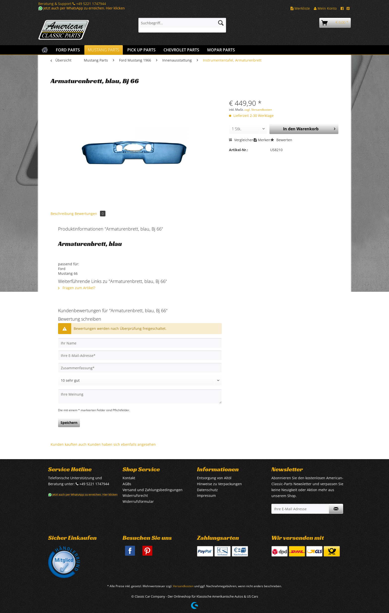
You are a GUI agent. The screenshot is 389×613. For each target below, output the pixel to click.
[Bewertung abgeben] (140, 380)
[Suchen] (221, 23)
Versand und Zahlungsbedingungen (153, 489)
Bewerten (281, 139)
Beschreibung (62, 213)
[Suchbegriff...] (182, 23)
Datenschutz (207, 489)
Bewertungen (90, 213)
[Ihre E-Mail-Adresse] (140, 355)
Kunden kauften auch (69, 444)
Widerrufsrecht (135, 495)
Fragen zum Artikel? (76, 287)
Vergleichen (241, 139)
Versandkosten (183, 586)
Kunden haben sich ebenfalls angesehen (122, 444)
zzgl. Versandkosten (258, 109)
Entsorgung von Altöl (214, 478)
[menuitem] (182, 25)
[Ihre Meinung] (140, 396)
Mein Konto (325, 8)
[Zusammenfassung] (140, 368)
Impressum (206, 495)
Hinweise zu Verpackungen (219, 483)
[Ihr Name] (140, 343)
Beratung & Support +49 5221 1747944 (72, 3)
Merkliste (300, 8)
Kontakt (129, 478)
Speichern (69, 422)
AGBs (127, 483)
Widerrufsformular (138, 501)
